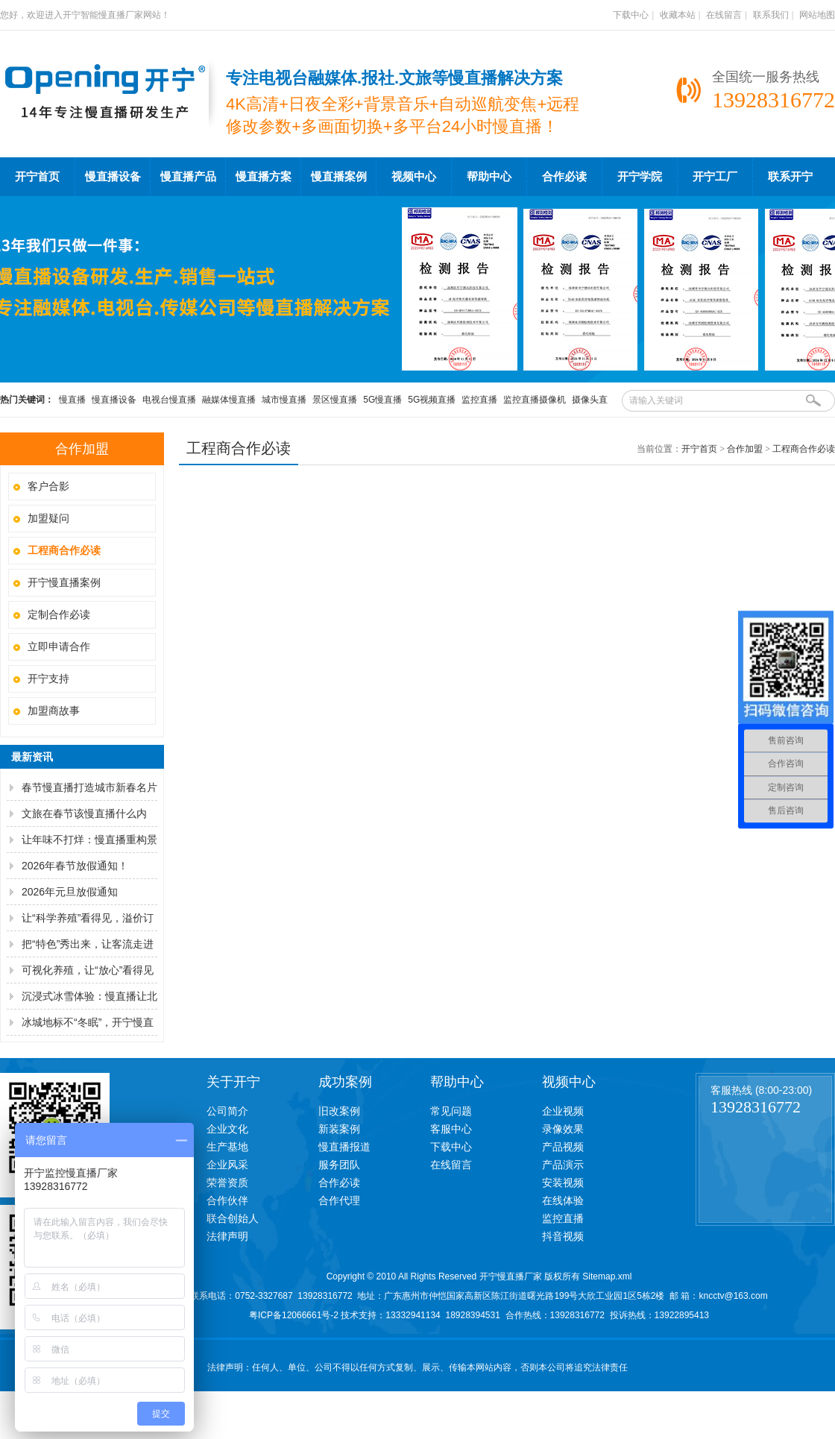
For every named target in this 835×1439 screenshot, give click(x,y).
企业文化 (227, 1129)
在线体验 (563, 1200)
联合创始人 (233, 1218)
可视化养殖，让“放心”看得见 (88, 970)
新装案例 (339, 1129)
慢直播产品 (188, 177)
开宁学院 (639, 177)
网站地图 (817, 15)
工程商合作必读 (803, 449)
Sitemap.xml (606, 1276)
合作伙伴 (227, 1200)
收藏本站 (678, 15)
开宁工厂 (715, 177)
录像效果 (563, 1129)
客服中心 (451, 1129)
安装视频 (563, 1182)
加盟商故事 (54, 711)
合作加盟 (745, 449)
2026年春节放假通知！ (75, 866)
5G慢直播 (382, 399)
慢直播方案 (264, 177)
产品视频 (563, 1147)
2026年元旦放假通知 (70, 892)
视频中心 (413, 177)
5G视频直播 (432, 399)
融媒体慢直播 (229, 399)
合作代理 (339, 1200)
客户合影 (48, 486)
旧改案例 (339, 1111)
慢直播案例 (339, 177)
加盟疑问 (48, 518)
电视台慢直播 (169, 399)
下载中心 (631, 15)
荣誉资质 (227, 1182)
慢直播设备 (113, 177)
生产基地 (227, 1147)
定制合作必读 (59, 614)
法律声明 (227, 1236)
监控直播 (479, 399)
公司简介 (227, 1111)
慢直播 (72, 399)
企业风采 (227, 1165)
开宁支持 (48, 678)
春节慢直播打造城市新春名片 (89, 787)
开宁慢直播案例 (64, 582)
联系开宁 (790, 177)
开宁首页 (37, 177)
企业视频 (563, 1111)
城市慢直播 (284, 399)
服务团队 (339, 1165)
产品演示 (563, 1165)
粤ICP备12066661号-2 (293, 1315)
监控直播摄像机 (534, 399)
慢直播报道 (344, 1147)
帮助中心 (489, 177)
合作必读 (564, 177)
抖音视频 (563, 1236)
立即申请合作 (59, 646)
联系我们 (771, 15)
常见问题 (451, 1111)
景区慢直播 (334, 399)
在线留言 (724, 15)
